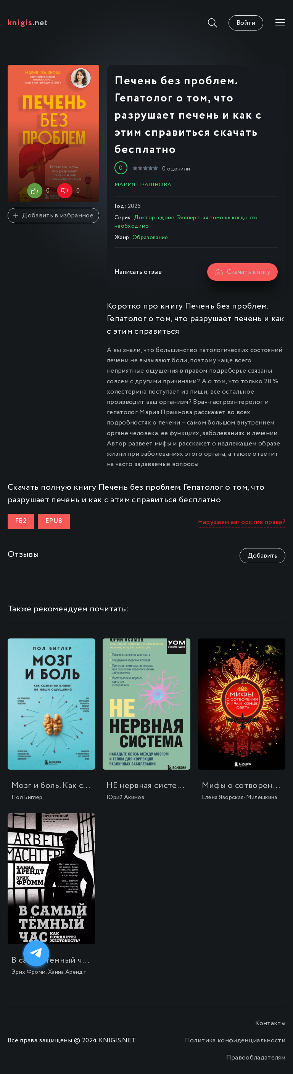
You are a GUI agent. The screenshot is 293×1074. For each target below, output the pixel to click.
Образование (150, 237)
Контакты (270, 1023)
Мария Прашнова (143, 184)
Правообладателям (255, 1058)
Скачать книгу (242, 272)
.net (28, 23)
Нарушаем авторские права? (242, 522)
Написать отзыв (138, 272)
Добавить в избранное (53, 215)
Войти (246, 23)
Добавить (262, 556)
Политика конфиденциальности (235, 1040)
